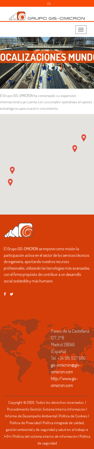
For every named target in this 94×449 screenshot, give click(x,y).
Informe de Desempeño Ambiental (31, 416)
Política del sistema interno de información (45, 436)
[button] (84, 138)
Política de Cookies (73, 416)
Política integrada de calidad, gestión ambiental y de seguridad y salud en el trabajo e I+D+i (46, 429)
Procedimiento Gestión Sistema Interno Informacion (46, 409)
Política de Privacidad (25, 422)
